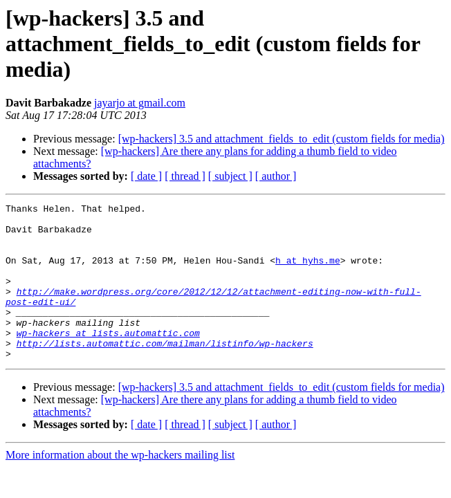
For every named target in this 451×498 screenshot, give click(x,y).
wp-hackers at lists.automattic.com (108, 359)
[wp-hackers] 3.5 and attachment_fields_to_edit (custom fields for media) (281, 139)
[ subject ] (230, 176)
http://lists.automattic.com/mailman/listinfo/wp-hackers (165, 372)
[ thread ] (185, 176)
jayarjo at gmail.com (139, 103)
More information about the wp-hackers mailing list (120, 486)
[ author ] (276, 176)
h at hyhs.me (307, 272)
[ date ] (146, 176)
